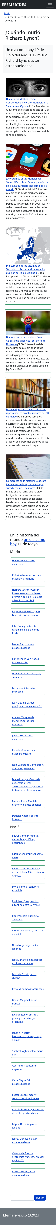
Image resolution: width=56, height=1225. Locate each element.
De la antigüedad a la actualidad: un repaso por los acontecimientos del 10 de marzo (27, 413)
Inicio (7, 13)
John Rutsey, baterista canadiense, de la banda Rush (25, 629)
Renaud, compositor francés (28, 989)
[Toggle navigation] (50, 5)
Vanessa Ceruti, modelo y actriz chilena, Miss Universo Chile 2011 (28, 872)
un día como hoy (27, 541)
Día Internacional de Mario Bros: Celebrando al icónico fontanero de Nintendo (25, 340)
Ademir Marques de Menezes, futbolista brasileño (23, 721)
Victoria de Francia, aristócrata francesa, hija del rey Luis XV (28, 1157)
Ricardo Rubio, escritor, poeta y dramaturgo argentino (25, 1018)
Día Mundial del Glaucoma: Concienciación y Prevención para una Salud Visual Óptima (27, 102)
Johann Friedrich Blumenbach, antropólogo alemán (27, 1036)
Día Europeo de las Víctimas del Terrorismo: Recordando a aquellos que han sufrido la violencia (25, 269)
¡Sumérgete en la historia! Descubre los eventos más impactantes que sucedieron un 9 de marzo (26, 484)
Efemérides (14, 4)
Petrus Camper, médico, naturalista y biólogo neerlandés (25, 839)
